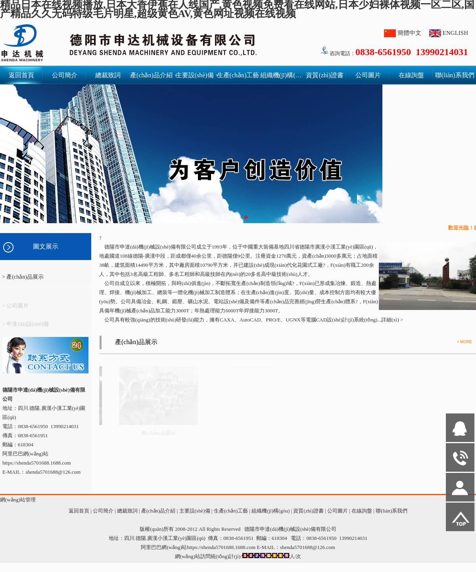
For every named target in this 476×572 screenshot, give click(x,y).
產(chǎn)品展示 (136, 342)
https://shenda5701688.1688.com (36, 463)
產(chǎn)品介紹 (151, 75)
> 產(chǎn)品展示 (23, 277)
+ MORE (464, 342)
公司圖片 (368, 75)
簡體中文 (409, 33)
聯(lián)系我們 (454, 75)
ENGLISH (455, 33)
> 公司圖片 (15, 308)
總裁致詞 (108, 75)
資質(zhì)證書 (324, 75)
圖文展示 (45, 246)
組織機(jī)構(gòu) (281, 75)
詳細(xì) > (392, 320)
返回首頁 (21, 75)
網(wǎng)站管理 (18, 500)
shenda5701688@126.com (307, 547)
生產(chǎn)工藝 (238, 75)
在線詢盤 (411, 75)
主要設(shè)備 (196, 75)
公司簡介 (64, 75)
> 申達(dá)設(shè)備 (25, 326)
